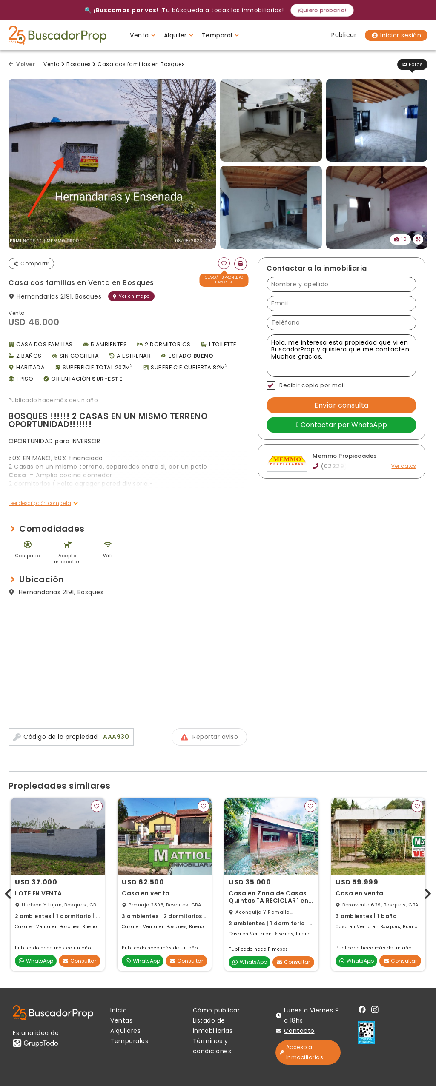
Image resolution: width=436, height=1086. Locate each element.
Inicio (118, 1010)
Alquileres (125, 1030)
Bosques (78, 64)
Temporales (129, 1041)
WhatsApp (36, 960)
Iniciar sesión (396, 35)
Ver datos (403, 466)
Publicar (343, 35)
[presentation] (8, 891)
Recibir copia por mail (306, 385)
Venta (51, 64)
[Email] (341, 303)
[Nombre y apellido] (341, 284)
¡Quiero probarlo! (321, 10)
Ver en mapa (131, 296)
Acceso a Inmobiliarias (302, 1052)
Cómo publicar (216, 1010)
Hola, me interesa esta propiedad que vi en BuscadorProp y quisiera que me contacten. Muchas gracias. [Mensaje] (341, 355)
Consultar (79, 960)
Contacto (299, 1030)
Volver (22, 64)
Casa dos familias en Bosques (141, 64)
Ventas (121, 1020)
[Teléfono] (341, 322)
